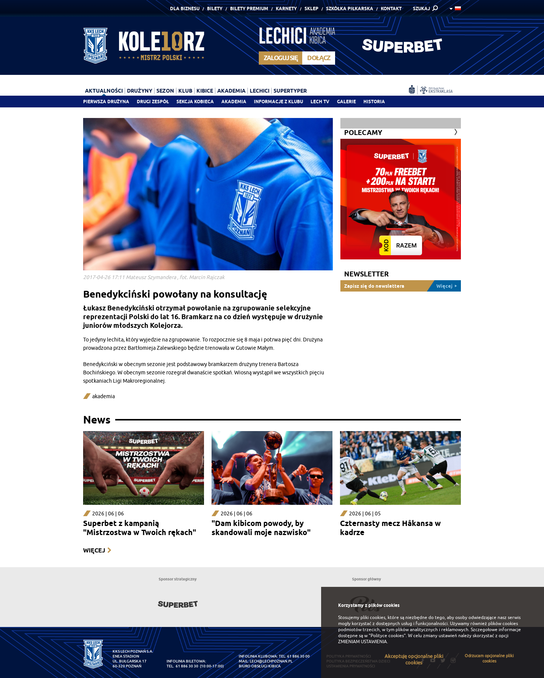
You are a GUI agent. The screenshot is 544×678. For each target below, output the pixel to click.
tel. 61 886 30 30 (182, 666)
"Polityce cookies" (387, 636)
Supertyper (290, 91)
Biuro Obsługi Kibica (260, 666)
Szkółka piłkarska (349, 8)
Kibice (204, 91)
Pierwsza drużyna (106, 101)
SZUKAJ (421, 8)
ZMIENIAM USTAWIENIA (362, 642)
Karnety (286, 8)
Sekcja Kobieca (195, 101)
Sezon (165, 91)
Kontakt (391, 8)
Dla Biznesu (184, 8)
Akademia (233, 101)
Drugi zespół (153, 101)
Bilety (215, 8)
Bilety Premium (249, 8)
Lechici (259, 91)
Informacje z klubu (278, 101)
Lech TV (320, 101)
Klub (185, 91)
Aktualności (104, 91)
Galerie (346, 101)
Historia (374, 101)
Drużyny (139, 91)
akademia (103, 396)
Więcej (94, 550)
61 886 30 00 (298, 656)
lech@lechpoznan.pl (271, 661)
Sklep (311, 8)
